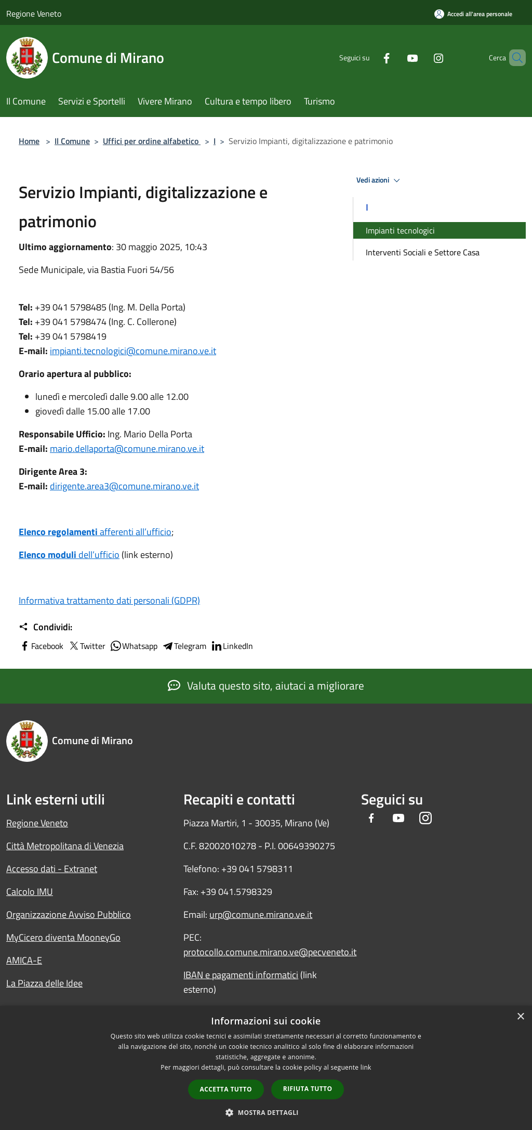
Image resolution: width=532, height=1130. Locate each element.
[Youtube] (394, 57)
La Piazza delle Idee (44, 983)
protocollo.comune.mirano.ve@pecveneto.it (269, 952)
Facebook (41, 646)
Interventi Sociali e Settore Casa (423, 252)
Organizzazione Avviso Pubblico (68, 914)
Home (29, 141)
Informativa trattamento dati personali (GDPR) (109, 600)
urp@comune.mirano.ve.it (260, 914)
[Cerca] (513, 57)
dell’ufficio (69, 555)
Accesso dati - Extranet (51, 869)
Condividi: (45, 627)
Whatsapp (133, 646)
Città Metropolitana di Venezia (65, 846)
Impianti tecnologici (400, 230)
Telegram (184, 646)
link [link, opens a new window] (366, 1067)
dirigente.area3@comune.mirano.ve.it (124, 486)
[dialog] (266, 1068)
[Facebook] (368, 57)
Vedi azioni (379, 180)
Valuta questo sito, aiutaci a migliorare (266, 685)
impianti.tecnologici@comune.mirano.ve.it (133, 351)
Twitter (86, 646)
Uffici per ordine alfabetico (152, 141)
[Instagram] (420, 57)
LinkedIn (231, 646)
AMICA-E (24, 960)
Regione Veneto (33, 13)
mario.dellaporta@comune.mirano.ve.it (127, 448)
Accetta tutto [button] (226, 1089)
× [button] (520, 1017)
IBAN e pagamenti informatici (240, 975)
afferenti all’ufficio (95, 532)
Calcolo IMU (29, 892)
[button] (266, 1112)
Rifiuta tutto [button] (307, 1088)
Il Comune (72, 141)
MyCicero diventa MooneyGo (63, 937)
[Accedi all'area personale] (473, 14)
